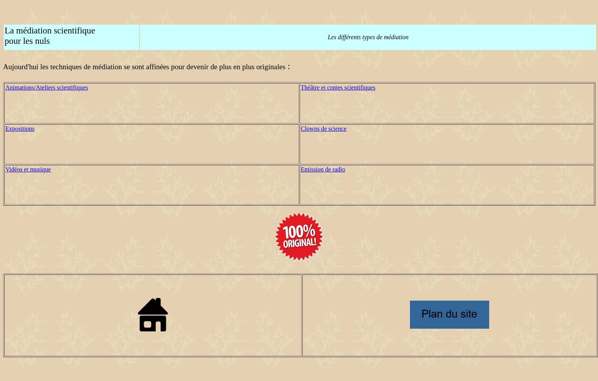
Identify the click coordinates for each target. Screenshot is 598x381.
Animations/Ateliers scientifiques (46, 87)
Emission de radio (323, 169)
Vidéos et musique (28, 169)
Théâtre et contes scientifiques (338, 87)
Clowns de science (323, 128)
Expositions (20, 128)
